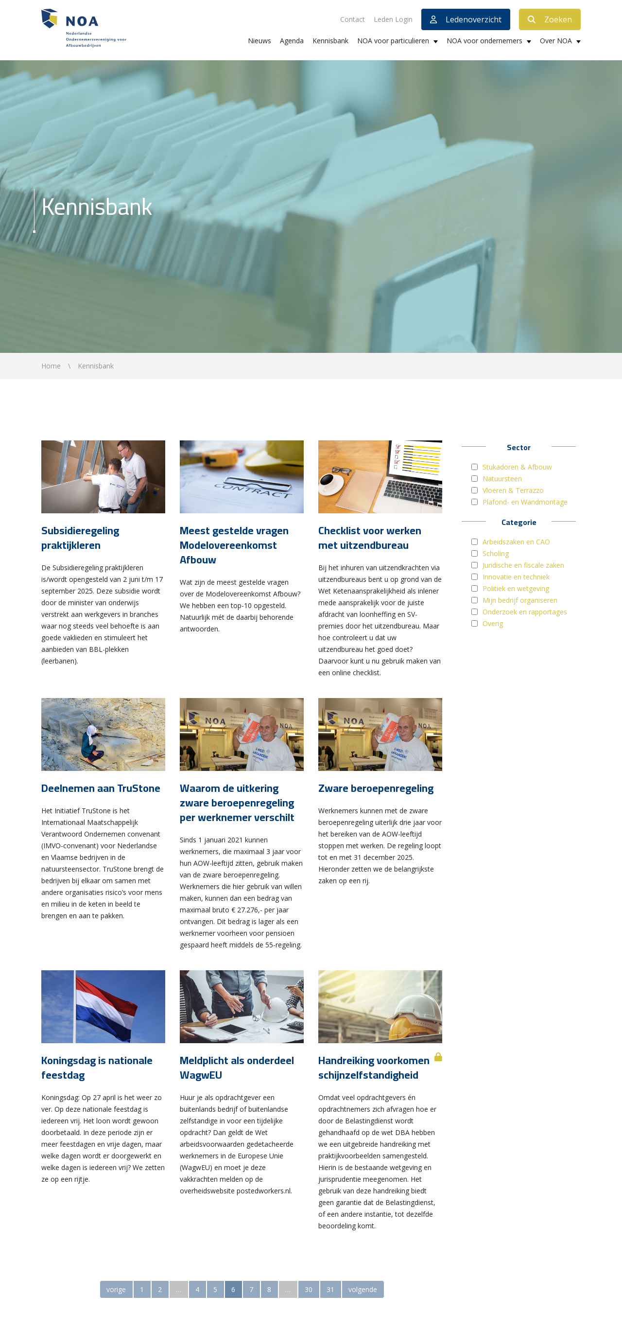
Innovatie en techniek (516, 576)
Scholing (496, 553)
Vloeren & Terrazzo (513, 490)
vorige (116, 1289)
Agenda (292, 40)
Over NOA (556, 40)
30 (308, 1289)
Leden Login (393, 19)
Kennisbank (330, 40)
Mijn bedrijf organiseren (520, 600)
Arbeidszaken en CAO (516, 541)
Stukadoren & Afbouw (517, 467)
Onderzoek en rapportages (525, 611)
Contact (352, 19)
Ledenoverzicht (465, 19)
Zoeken (550, 19)
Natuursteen (502, 478)
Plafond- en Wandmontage (525, 502)
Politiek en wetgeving (516, 588)
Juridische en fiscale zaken (523, 565)
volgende (362, 1289)
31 (330, 1289)
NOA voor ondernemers (484, 40)
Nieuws (259, 40)
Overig (493, 623)
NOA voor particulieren (393, 40)
